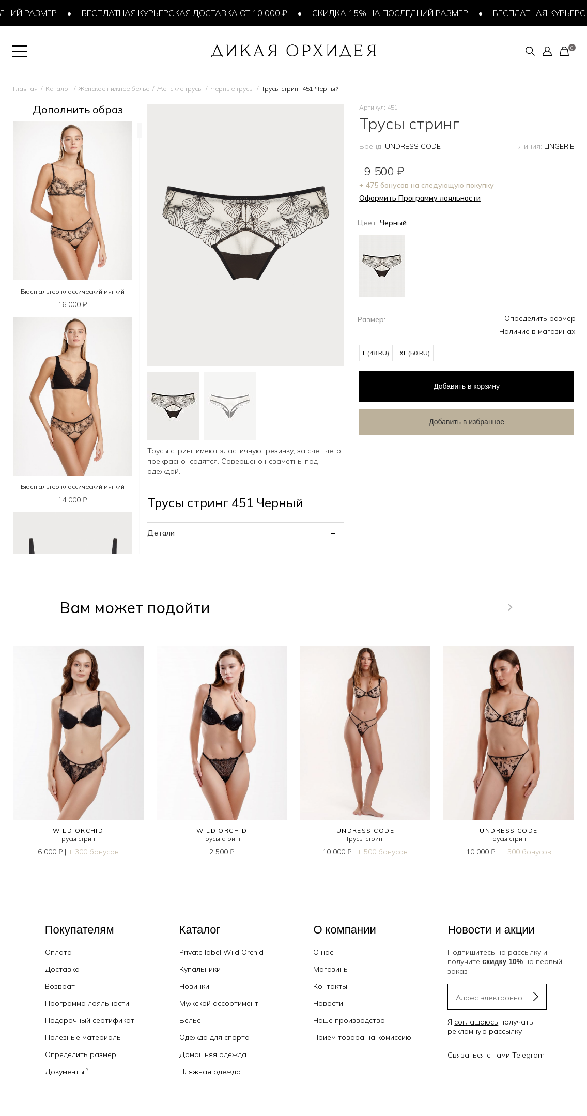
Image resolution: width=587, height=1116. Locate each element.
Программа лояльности (87, 1003)
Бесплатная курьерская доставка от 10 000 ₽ (188, 13)
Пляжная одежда (210, 1071)
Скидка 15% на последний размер (394, 13)
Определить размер (540, 318)
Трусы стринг (78, 839)
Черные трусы (232, 89)
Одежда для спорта (214, 1037)
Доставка (62, 969)
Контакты (330, 986)
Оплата (58, 952)
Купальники (200, 969)
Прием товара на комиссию (362, 1037)
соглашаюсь (476, 1022)
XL (414, 353)
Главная (25, 89)
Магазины (331, 969)
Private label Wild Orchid (221, 952)
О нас (323, 952)
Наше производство (349, 1020)
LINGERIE (559, 146)
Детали (161, 533)
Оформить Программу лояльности (420, 198)
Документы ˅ (66, 1071)
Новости (328, 1003)
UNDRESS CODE (413, 146)
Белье (190, 1020)
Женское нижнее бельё (114, 89)
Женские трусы (180, 89)
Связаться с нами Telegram (496, 1055)
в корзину (442, 383)
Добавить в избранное (442, 416)
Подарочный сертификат (89, 1020)
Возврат (60, 986)
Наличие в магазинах (537, 331)
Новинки (194, 986)
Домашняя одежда (212, 1054)
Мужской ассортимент (218, 1003)
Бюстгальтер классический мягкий (73, 291)
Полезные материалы (83, 1037)
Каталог (58, 89)
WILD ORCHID (78, 830)
